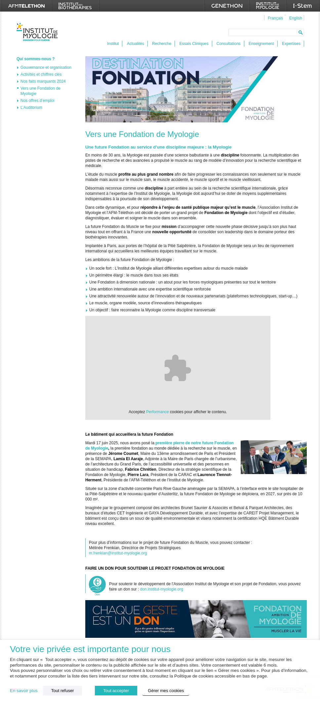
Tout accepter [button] (116, 690)
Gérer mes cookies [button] (166, 690)
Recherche (161, 43)
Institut (113, 43)
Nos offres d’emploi (37, 100)
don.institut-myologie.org (161, 589)
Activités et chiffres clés (41, 74)
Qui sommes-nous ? (36, 59)
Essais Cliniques (193, 43)
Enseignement (261, 43)
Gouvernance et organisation (45, 67)
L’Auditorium (31, 107)
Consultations (229, 43)
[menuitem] (274, 18)
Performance (157, 412)
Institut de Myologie (38, 32)
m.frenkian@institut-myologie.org (118, 553)
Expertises (291, 43)
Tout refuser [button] (62, 690)
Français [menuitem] (275, 18)
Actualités (135, 43)
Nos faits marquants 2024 (43, 81)
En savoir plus (24, 690)
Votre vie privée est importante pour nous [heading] (90, 649)
